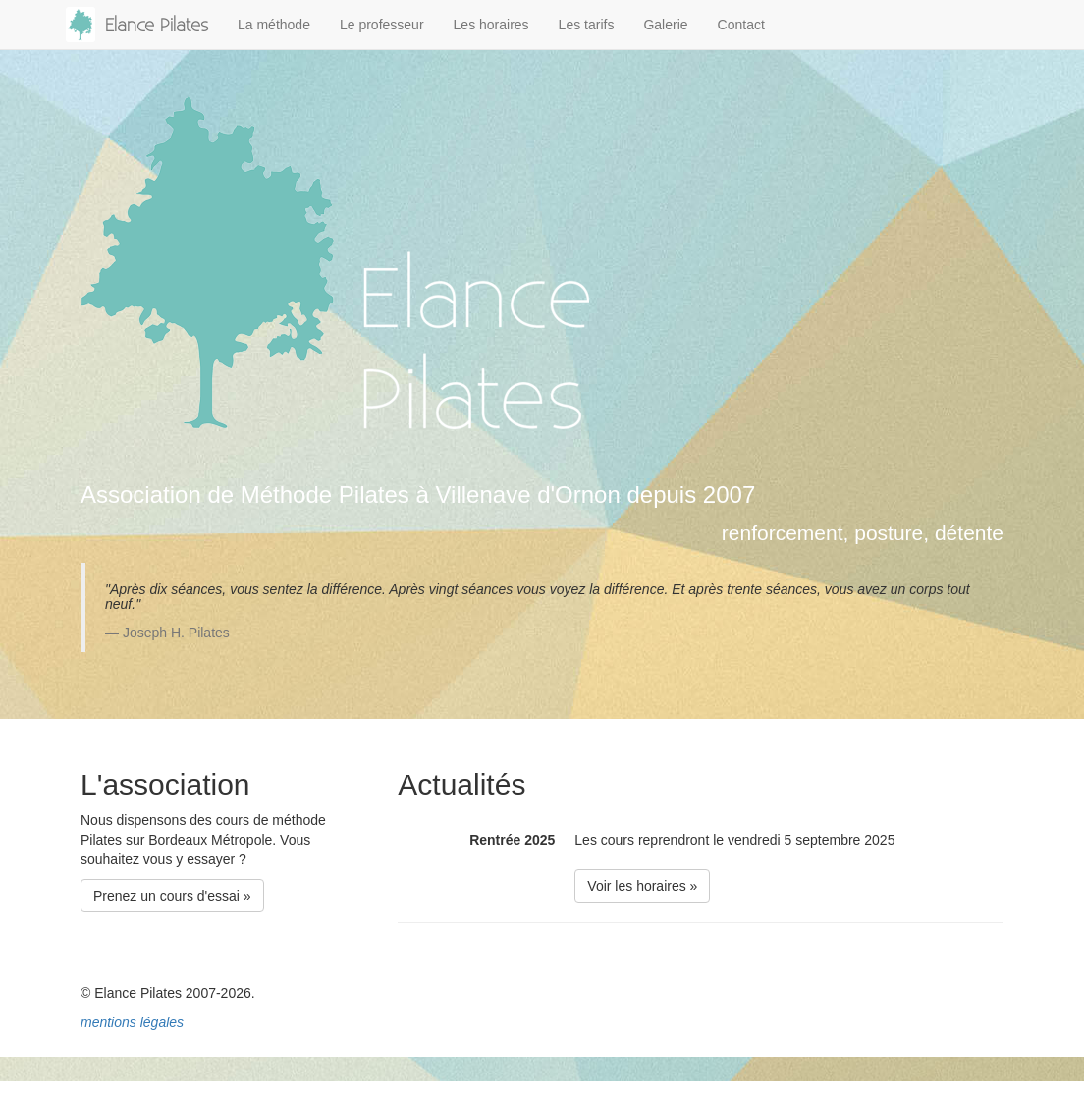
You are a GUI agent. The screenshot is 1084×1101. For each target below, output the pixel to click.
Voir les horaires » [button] (642, 886)
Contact (741, 24)
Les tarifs (587, 24)
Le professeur (382, 24)
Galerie (665, 24)
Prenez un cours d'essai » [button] (172, 896)
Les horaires (491, 24)
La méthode (274, 24)
